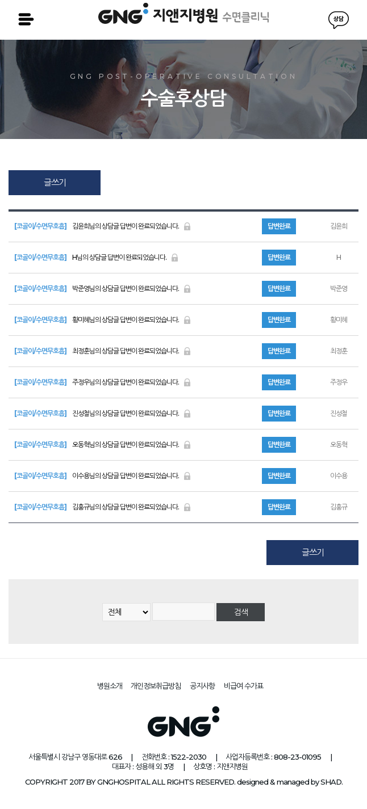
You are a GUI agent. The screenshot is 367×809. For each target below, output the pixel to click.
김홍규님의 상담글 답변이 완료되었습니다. (102, 507)
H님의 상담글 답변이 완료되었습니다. (96, 257)
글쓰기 (55, 182)
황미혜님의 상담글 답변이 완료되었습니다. (102, 319)
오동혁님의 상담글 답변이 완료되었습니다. (102, 444)
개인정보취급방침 (156, 685)
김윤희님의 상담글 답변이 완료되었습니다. (102, 226)
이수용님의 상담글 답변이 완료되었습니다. (102, 475)
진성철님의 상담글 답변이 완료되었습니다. (102, 413)
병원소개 (109, 685)
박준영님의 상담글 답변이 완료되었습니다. (102, 288)
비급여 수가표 (243, 685)
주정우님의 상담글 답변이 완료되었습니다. (102, 382)
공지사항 (202, 685)
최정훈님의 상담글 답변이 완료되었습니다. (102, 351)
